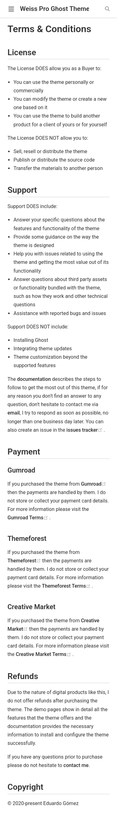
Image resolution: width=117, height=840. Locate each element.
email (13, 413)
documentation (34, 379)
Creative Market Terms (44, 654)
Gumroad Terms (28, 518)
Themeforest (24, 561)
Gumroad (93, 484)
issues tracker (85, 430)
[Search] (108, 8)
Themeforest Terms (67, 586)
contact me (75, 765)
